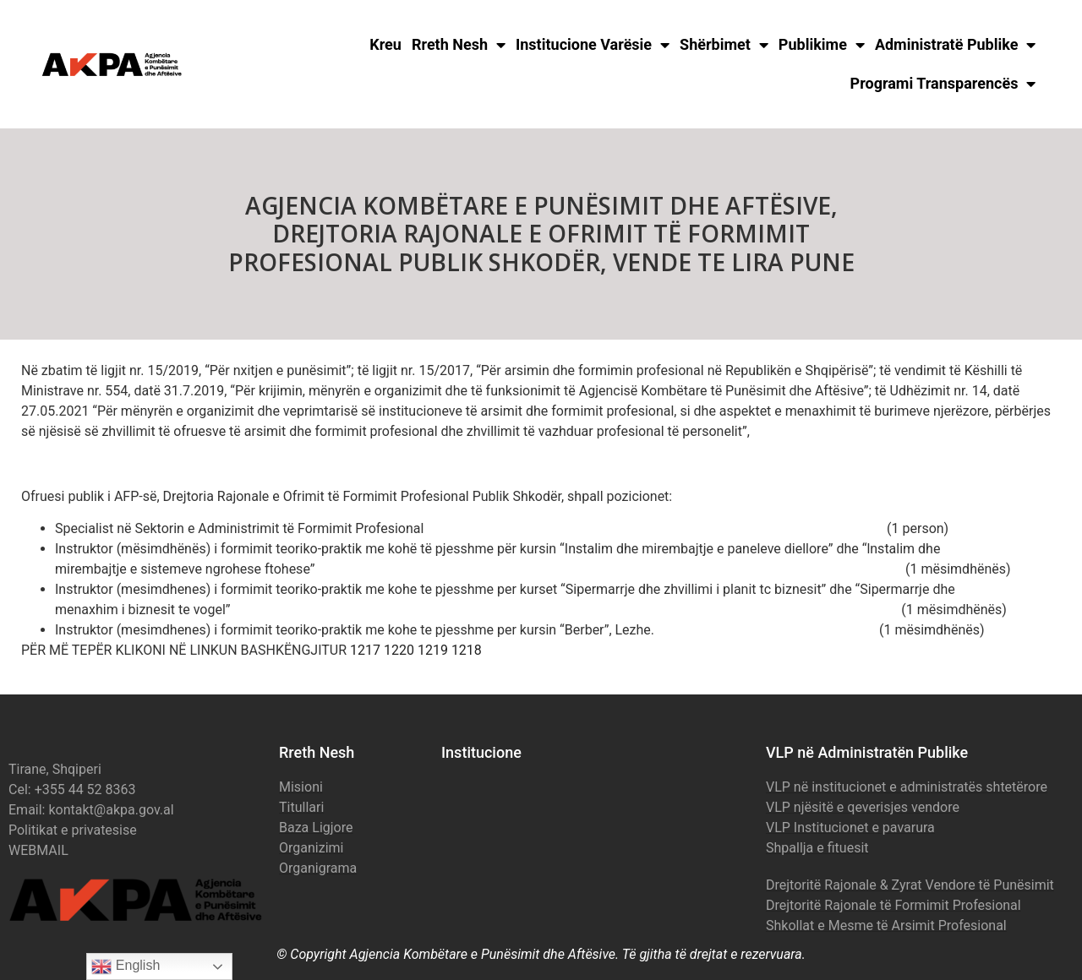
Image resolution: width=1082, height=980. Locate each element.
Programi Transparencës (943, 84)
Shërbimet (724, 45)
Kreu (385, 44)
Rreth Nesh (458, 45)
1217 (365, 650)
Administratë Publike (955, 45)
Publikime (822, 45)
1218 (466, 650)
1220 (399, 650)
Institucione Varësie (592, 45)
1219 (433, 650)
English (125, 966)
